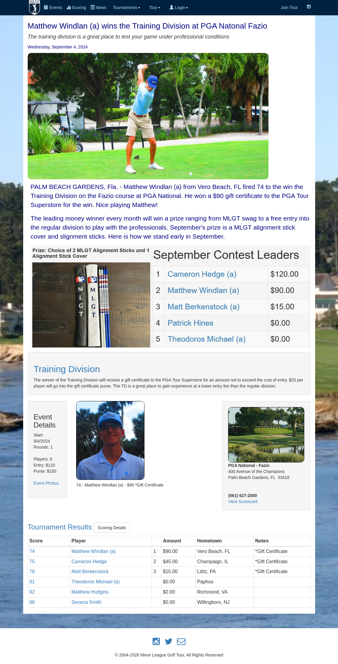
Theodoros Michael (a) (96, 581)
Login (178, 7)
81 (32, 581)
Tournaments (126, 7)
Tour (154, 7)
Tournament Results (61, 527)
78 (32, 571)
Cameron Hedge (89, 561)
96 (32, 602)
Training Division (67, 369)
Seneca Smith (87, 602)
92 (32, 592)
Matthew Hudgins (90, 592)
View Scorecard (243, 501)
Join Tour (289, 7)
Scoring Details (112, 527)
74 (32, 551)
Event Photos (46, 483)
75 (32, 561)
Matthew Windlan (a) (94, 551)
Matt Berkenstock (90, 571)
